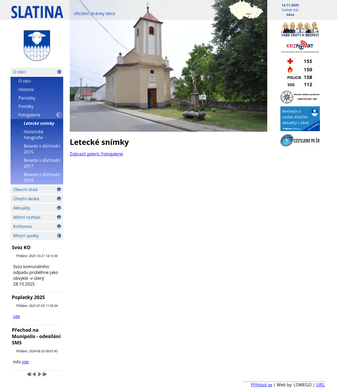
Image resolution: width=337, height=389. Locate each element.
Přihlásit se (261, 385)
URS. (320, 385)
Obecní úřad (25, 189)
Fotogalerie (29, 115)
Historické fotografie (33, 134)
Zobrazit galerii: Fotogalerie (96, 154)
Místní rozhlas (27, 217)
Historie (26, 89)
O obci (19, 72)
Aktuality (21, 208)
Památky (26, 98)
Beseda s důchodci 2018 (42, 177)
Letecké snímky (39, 123)
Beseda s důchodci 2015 (42, 149)
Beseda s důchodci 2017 (42, 163)
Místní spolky (26, 236)
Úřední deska (26, 199)
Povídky (26, 106)
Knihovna (22, 226)
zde (16, 316)
